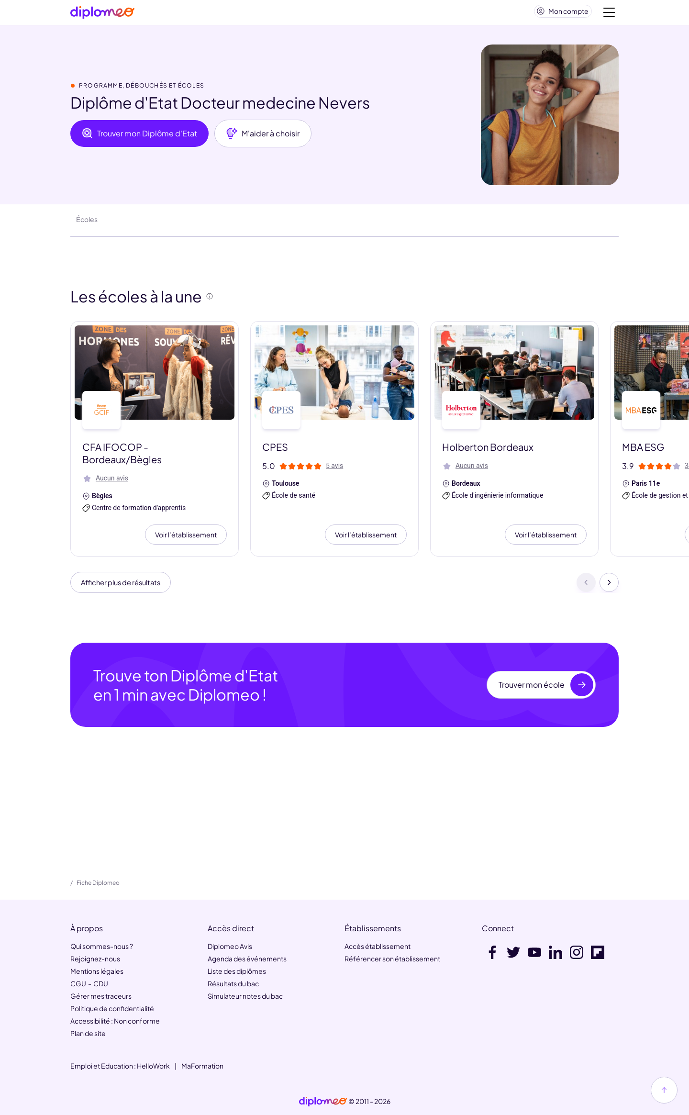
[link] (323, 1101)
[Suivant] (609, 587)
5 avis (334, 469)
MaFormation (202, 1065)
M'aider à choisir (263, 137)
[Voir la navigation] (609, 14)
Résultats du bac (233, 983)
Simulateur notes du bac (245, 996)
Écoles (87, 223)
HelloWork (153, 1065)
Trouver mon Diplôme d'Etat (139, 137)
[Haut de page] (664, 1090)
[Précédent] (586, 587)
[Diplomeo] (102, 14)
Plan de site (88, 1033)
